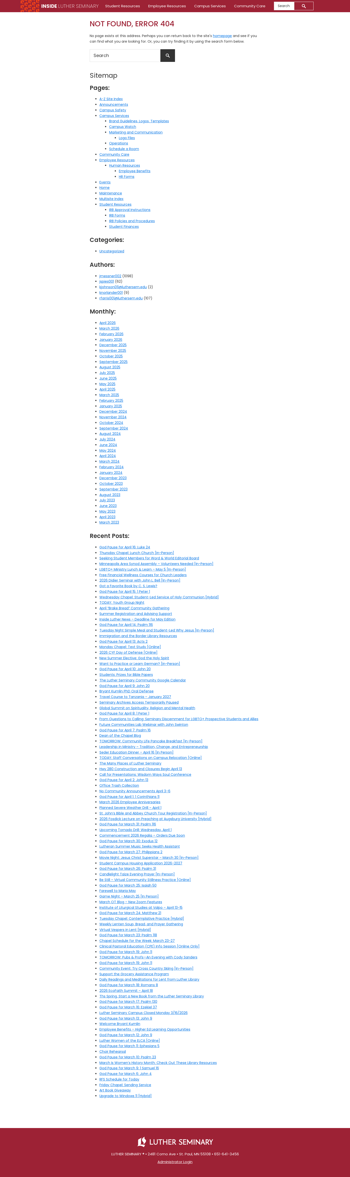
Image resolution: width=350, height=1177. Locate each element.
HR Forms (126, 176)
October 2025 (111, 356)
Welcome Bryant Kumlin (119, 1023)
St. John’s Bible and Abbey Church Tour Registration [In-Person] (153, 813)
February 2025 (111, 400)
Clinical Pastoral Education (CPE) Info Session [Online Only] (149, 946)
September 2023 (113, 489)
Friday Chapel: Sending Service (125, 1084)
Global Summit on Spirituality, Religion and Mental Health (147, 708)
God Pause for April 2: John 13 (123, 779)
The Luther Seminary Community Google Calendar (142, 680)
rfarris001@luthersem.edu (121, 298)
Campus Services (114, 115)
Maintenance (110, 193)
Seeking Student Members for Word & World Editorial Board (149, 558)
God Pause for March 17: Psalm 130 (128, 1001)
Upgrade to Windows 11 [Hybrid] (125, 1095)
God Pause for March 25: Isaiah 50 (128, 885)
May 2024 (107, 450)
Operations (118, 143)
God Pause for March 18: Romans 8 (128, 985)
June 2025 (108, 378)
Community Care (114, 154)
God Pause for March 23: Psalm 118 (128, 935)
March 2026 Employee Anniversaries (129, 802)
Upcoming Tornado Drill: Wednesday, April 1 (135, 829)
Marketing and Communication (136, 132)
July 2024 (107, 439)
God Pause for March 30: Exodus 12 (128, 841)
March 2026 (109, 328)
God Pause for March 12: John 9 (125, 1035)
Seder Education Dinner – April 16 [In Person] (136, 752)
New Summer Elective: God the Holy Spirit (134, 658)
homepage (222, 35)
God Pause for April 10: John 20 (125, 669)
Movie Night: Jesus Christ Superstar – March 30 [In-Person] (149, 857)
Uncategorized (111, 251)
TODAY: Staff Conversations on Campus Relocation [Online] (150, 757)
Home (104, 187)
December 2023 (113, 478)
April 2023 (107, 517)
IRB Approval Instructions (129, 209)
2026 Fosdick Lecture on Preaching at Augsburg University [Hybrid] (155, 818)
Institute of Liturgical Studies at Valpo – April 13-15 (141, 907)
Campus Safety (112, 110)
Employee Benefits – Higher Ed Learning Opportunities (144, 1029)
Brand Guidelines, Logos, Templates (139, 121)
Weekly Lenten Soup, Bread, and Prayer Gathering (141, 924)
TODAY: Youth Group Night (121, 602)
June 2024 (108, 444)
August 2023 (109, 494)
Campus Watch (122, 126)
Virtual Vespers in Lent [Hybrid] (125, 929)
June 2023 (108, 505)
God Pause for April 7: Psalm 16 (125, 730)
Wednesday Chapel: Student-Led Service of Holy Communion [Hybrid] (159, 597)
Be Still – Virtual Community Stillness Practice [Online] (145, 879)
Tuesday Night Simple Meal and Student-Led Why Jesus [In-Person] (156, 630)
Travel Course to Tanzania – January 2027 (135, 696)
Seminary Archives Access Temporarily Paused (139, 702)
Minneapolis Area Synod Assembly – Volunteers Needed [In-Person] (156, 563)
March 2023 (109, 522)
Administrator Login (175, 1161)
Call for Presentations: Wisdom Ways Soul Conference (145, 774)
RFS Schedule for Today (119, 1079)
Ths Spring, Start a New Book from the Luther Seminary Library (151, 996)
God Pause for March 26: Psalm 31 (127, 868)
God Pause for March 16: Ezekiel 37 (128, 1007)
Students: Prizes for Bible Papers (126, 674)
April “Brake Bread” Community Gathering (134, 608)
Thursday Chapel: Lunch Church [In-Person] (136, 552)
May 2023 (107, 511)
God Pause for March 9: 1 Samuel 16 (129, 1068)
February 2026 (111, 334)
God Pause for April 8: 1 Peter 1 (124, 713)
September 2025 (113, 361)
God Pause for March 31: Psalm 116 (127, 824)
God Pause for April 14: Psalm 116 (126, 624)
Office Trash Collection (119, 785)
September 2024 (113, 428)
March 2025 (109, 394)
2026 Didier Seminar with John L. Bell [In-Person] (139, 580)
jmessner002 (110, 276)
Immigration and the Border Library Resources (138, 635)
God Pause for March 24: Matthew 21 (130, 912)
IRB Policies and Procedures (132, 221)
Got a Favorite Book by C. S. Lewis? (128, 586)
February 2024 (111, 467)
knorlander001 (111, 292)
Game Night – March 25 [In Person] (129, 896)
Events (105, 182)
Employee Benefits (134, 171)
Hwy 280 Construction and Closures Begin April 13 (140, 768)
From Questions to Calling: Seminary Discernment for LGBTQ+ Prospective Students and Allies (178, 719)
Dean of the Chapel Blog (120, 735)
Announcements (113, 104)
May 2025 (107, 384)
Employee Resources (117, 160)
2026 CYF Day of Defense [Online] (128, 652)
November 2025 (112, 350)
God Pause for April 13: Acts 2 (123, 641)
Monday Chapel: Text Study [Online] (130, 646)
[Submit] (304, 6)
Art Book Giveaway (115, 1090)
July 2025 (107, 372)
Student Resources (115, 204)
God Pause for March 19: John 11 (125, 951)
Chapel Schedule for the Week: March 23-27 (137, 940)
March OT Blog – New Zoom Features (130, 901)
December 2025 (113, 345)
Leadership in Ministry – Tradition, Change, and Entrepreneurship (153, 746)
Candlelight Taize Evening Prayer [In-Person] (137, 874)
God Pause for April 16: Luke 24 (124, 547)
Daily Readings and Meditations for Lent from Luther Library (149, 979)
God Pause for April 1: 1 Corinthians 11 (129, 796)
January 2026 (110, 339)
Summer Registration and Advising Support (135, 613)
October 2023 (111, 483)
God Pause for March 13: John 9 (125, 1018)
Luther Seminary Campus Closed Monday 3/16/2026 (143, 1012)
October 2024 (111, 422)
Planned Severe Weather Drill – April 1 (130, 807)
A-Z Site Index (111, 98)
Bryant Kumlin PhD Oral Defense (126, 691)
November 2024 (113, 417)
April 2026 (107, 322)
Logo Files (127, 137)
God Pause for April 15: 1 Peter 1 (124, 591)
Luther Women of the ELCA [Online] (129, 1040)
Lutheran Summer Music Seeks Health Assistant (139, 846)
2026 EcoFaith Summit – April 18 (126, 990)
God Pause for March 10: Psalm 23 (127, 1057)
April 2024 (107, 455)
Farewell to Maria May (117, 890)
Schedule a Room (124, 148)
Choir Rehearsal (112, 1051)
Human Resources (124, 165)
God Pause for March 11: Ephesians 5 (129, 1045)
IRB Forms (117, 215)
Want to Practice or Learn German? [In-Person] (139, 663)
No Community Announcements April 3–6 (134, 791)
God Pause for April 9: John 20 (124, 685)
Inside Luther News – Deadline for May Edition (137, 619)
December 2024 (113, 411)
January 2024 (110, 472)
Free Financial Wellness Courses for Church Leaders (143, 575)
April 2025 (107, 389)
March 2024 (109, 461)
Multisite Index (111, 198)
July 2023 (107, 500)
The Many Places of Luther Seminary (130, 763)
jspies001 (106, 281)
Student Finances (124, 226)
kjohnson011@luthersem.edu (123, 287)
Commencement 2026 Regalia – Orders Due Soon (142, 835)
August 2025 (109, 367)
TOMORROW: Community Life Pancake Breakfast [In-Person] (150, 741)
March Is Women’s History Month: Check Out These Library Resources (158, 1062)
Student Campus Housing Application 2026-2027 (140, 863)
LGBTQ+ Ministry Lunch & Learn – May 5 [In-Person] (142, 569)
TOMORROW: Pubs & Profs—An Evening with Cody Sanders (148, 957)
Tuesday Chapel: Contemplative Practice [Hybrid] (141, 918)
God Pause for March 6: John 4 (125, 1073)
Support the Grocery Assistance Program (134, 974)
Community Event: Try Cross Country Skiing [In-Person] (146, 968)
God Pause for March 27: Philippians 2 (130, 852)
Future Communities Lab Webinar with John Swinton (143, 724)
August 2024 (110, 433)
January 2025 (110, 406)
